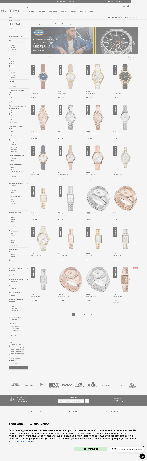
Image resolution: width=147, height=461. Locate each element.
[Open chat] (142, 456)
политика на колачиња (24, 441)
